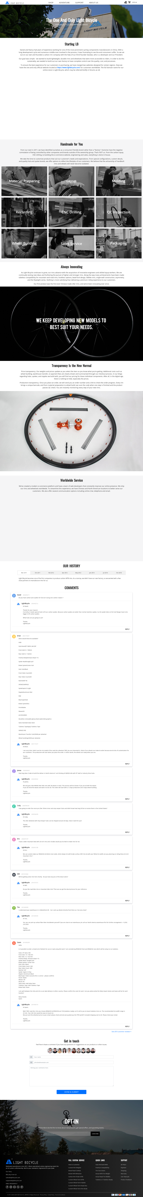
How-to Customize (73, 1164)
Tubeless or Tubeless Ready (104, 1180)
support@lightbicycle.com (14, 1180)
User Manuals (125, 1177)
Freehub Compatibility (102, 1167)
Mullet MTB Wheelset (74, 1174)
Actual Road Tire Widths (103, 1177)
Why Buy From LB (11, 1174)
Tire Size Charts (100, 1170)
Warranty (123, 1174)
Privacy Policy (43, 1195)
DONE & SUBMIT (71, 1092)
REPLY (127, 629)
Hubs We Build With (102, 1164)
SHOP (50, 2)
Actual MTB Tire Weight (103, 1174)
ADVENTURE (64, 2)
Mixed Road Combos (74, 1170)
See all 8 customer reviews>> (121, 1032)
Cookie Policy (51, 1195)
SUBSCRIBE (95, 1134)
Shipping (123, 1170)
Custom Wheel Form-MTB (76, 1180)
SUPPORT (79, 2)
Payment (123, 1167)
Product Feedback (126, 1180)
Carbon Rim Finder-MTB (75, 1177)
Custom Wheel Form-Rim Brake (77, 1189)
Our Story (9, 1171)
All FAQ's (123, 1164)
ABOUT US (93, 2)
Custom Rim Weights (74, 1167)
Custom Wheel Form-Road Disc (77, 1186)
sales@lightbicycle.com (13, 1177)
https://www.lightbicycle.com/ (68, 67)
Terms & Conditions (60, 1195)
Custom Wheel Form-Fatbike (77, 1183)
